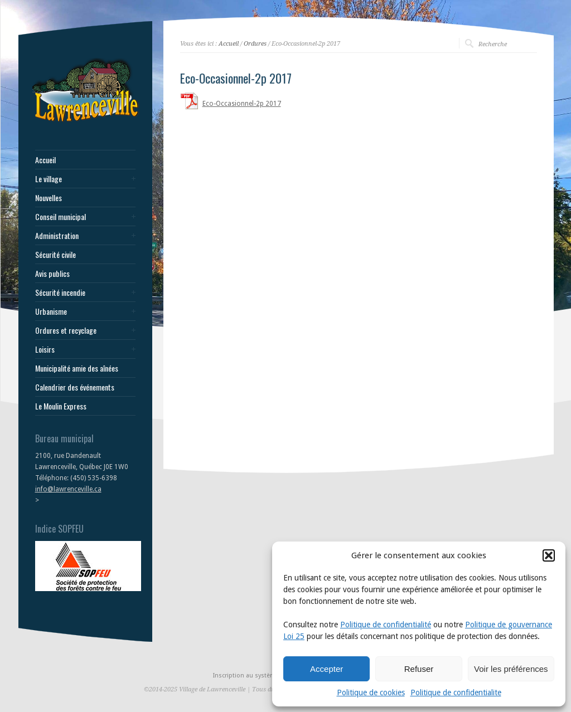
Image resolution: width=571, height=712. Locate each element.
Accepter (326, 669)
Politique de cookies (371, 692)
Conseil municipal (60, 217)
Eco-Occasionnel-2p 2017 (241, 104)
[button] (548, 555)
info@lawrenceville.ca (68, 489)
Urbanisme (51, 311)
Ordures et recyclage (65, 330)
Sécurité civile (55, 255)
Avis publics (52, 273)
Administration (57, 236)
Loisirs (45, 349)
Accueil (45, 160)
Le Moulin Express (60, 406)
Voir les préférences (511, 669)
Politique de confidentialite (455, 692)
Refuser (419, 669)
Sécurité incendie (60, 292)
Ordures (255, 43)
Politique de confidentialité (385, 624)
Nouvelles (48, 198)
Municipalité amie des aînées (76, 368)
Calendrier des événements (74, 387)
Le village (48, 179)
